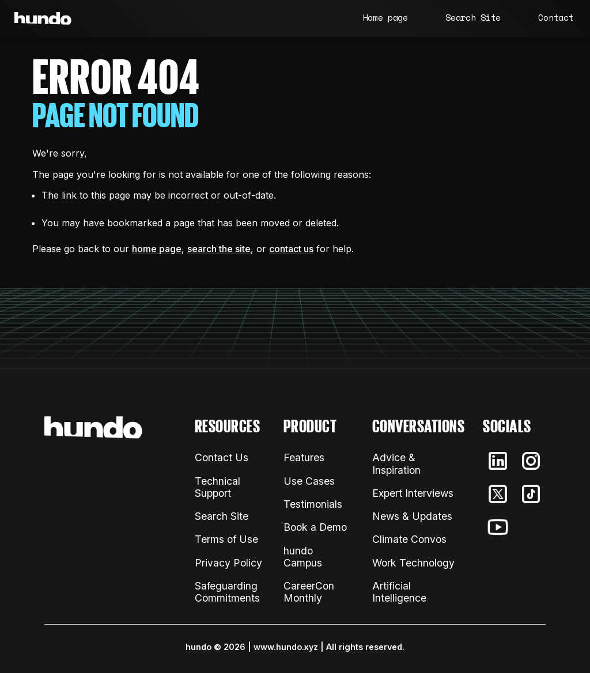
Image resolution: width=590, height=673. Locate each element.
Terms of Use (226, 539)
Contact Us (221, 457)
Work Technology (413, 563)
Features (303, 457)
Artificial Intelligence (399, 592)
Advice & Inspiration (396, 463)
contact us (291, 248)
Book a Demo (315, 527)
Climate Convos (409, 539)
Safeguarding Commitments (227, 592)
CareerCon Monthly (308, 592)
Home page (385, 17)
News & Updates (412, 516)
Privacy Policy (228, 563)
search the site (219, 248)
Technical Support (217, 487)
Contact (555, 17)
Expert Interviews (412, 493)
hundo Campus (302, 557)
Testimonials (312, 504)
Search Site (473, 17)
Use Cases (309, 481)
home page (156, 248)
